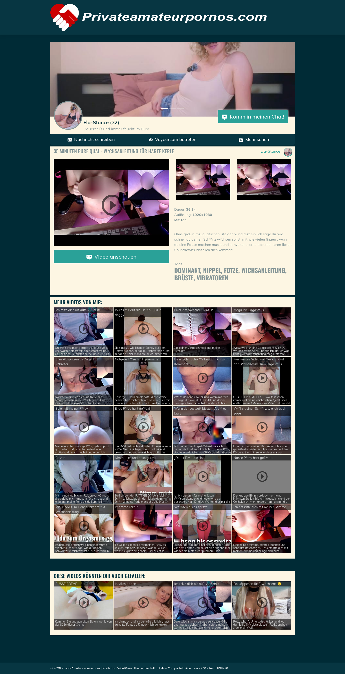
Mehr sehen (254, 139)
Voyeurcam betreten (172, 139)
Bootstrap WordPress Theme (123, 668)
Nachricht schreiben (91, 139)
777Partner (207, 668)
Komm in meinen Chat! (253, 116)
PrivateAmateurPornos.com (81, 668)
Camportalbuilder (180, 668)
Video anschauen (111, 256)
